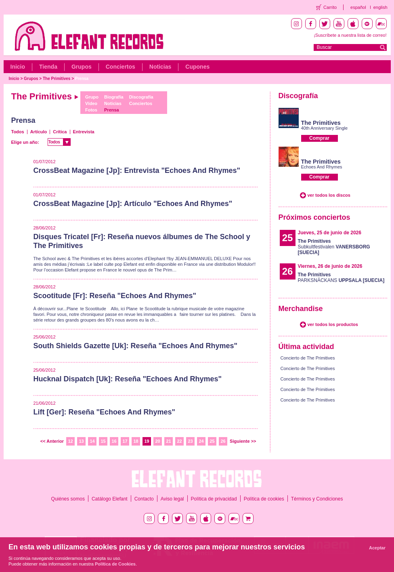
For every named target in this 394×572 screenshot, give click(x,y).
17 (124, 441)
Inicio (17, 66)
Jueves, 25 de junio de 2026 (329, 233)
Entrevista (83, 131)
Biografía (114, 97)
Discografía (141, 97)
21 (168, 441)
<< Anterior (52, 441)
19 (146, 441)
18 (135, 441)
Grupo (91, 97)
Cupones (197, 66)
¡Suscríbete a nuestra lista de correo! (350, 35)
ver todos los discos (329, 195)
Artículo (38, 131)
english (380, 7)
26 (222, 441)
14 (92, 441)
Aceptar (377, 547)
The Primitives (56, 78)
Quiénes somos (68, 499)
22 (179, 441)
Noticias (160, 66)
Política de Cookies (115, 563)
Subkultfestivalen (334, 246)
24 (201, 441)
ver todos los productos (333, 324)
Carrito (330, 7)
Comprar (319, 138)
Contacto (144, 499)
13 (81, 441)
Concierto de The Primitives (308, 357)
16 (113, 441)
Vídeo (91, 103)
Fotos (91, 109)
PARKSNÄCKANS (341, 277)
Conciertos (120, 66)
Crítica (60, 131)
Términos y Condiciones (317, 499)
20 (157, 441)
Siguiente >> (243, 441)
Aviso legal (172, 499)
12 (70, 441)
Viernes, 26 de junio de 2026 (330, 266)
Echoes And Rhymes (321, 166)
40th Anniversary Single (324, 128)
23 (190, 441)
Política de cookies (264, 499)
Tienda (48, 66)
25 (212, 441)
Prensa (81, 78)
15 (103, 441)
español (358, 7)
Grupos (81, 66)
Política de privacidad (214, 499)
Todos (17, 131)
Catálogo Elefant (110, 499)
